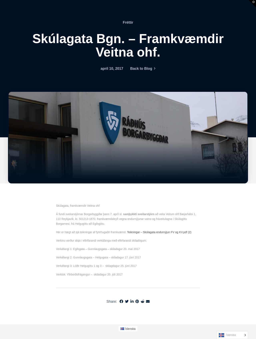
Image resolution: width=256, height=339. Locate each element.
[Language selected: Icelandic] (232, 335)
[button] (252, 4)
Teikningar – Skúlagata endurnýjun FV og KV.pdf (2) (159, 232)
